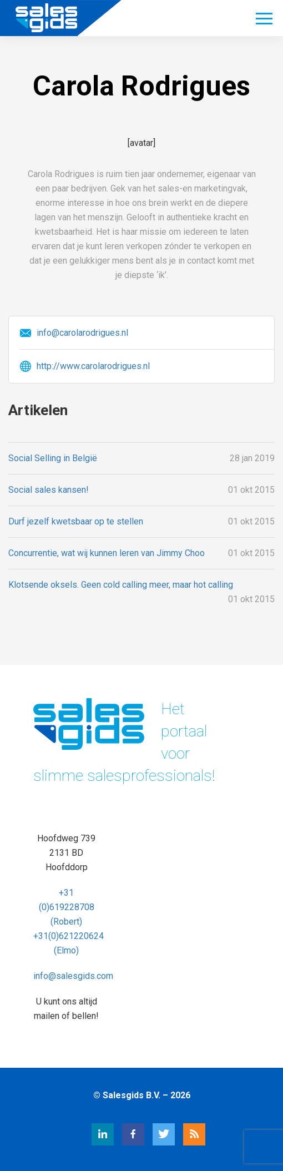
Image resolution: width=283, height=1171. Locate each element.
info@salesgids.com (73, 976)
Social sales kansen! (48, 489)
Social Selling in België (52, 458)
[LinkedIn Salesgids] (91, 1142)
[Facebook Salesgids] (122, 1142)
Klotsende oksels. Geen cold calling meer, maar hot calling (120, 584)
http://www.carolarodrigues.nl (93, 366)
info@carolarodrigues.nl (82, 332)
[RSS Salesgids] (183, 1142)
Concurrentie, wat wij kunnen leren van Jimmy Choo (106, 553)
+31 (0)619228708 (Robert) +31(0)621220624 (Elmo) (68, 921)
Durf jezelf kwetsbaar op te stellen (75, 521)
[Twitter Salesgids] (153, 1142)
